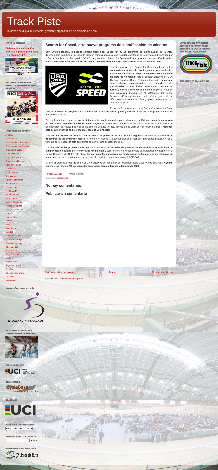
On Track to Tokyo (13, 239)
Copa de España (13, 157)
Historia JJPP (11, 191)
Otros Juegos (11, 247)
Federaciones (61, 178)
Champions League (14, 150)
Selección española (14, 273)
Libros (8, 213)
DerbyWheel (11, 176)
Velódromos (11, 280)
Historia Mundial (13, 194)
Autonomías (11, 139)
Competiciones (12, 153)
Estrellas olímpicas (14, 180)
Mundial (9, 232)
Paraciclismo (11, 250)
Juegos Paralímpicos (15, 209)
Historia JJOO (12, 187)
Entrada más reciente (59, 272)
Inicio (112, 272)
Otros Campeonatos (14, 243)
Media (8, 224)
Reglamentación (13, 265)
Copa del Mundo (13, 165)
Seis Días (9, 269)
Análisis (9, 135)
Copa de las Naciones (15, 161)
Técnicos (9, 276)
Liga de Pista (11, 217)
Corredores (10, 168)
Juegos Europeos (13, 202)
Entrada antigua (162, 272)
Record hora (11, 262)
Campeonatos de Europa (17, 146)
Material (9, 221)
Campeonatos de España (17, 142)
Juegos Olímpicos (13, 206)
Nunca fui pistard (13, 236)
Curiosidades (11, 172)
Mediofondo (11, 228)
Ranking (9, 258)
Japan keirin (11, 198)
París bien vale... (13, 254)
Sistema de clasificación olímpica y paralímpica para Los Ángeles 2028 (21, 51)
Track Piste (34, 21)
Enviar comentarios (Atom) (71, 279)
